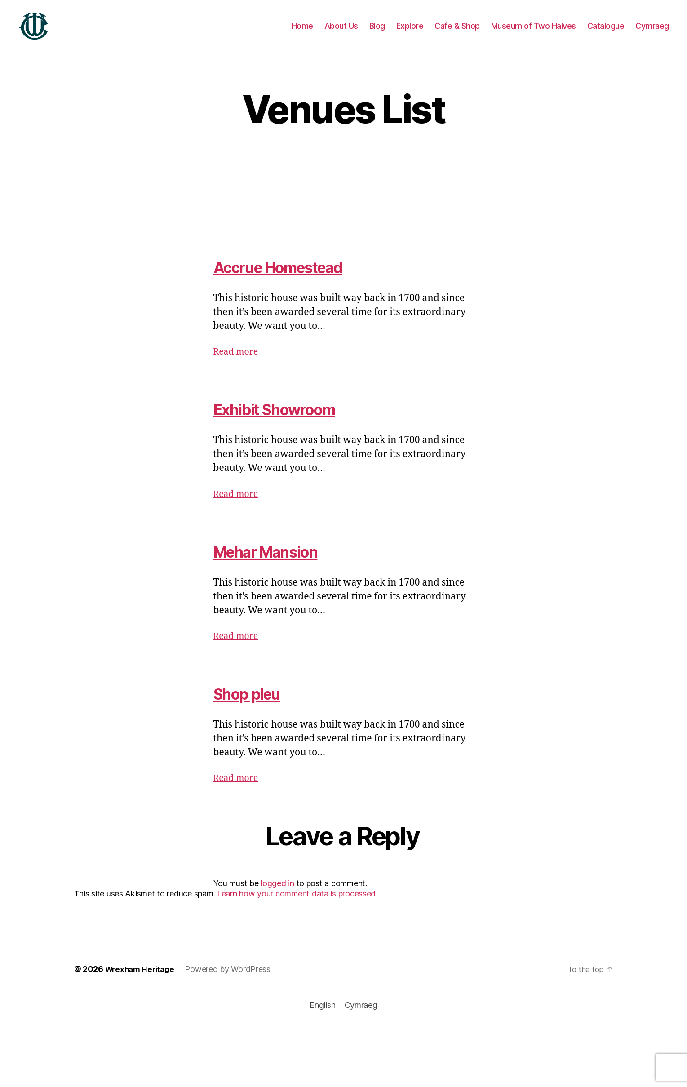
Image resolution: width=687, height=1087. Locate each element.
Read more (237, 365)
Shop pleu (254, 707)
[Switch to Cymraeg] (652, 33)
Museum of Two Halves (533, 32)
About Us (341, 32)
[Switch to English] (322, 1018)
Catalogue (606, 32)
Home (302, 32)
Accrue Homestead (292, 280)
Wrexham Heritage (142, 982)
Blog (377, 32)
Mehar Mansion (276, 565)
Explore (410, 32)
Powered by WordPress (232, 982)
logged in (277, 896)
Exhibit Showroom (287, 422)
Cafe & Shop (457, 32)
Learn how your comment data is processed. (297, 907)
